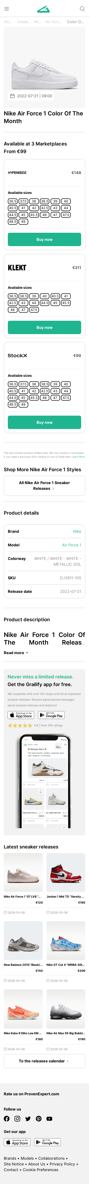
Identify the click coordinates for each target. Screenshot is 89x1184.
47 (55, 215)
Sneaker (24, 21)
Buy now (45, 239)
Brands (10, 1158)
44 (66, 208)
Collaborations (51, 1158)
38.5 (44, 201)
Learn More (78, 456)
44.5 (12, 215)
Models (27, 1158)
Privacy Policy (62, 1164)
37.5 (23, 201)
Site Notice (14, 1164)
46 (44, 215)
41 (23, 208)
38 (34, 201)
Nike (38, 21)
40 (66, 201)
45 (23, 215)
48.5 (12, 221)
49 (23, 221)
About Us (36, 1164)
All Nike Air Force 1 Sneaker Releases (44, 486)
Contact (11, 1169)
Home (9, 21)
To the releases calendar (44, 1061)
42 (34, 208)
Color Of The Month (76, 21)
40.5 (12, 208)
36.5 (12, 201)
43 (55, 208)
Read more (17, 653)
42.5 (44, 208)
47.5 (66, 215)
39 (55, 201)
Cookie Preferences (40, 1169)
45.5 (34, 215)
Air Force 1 (54, 21)
